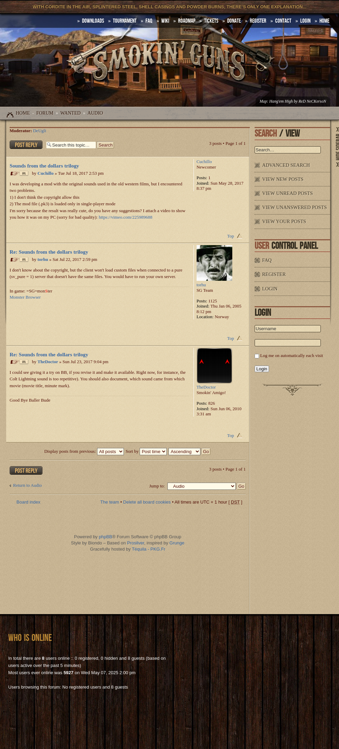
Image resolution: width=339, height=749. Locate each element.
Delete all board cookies (147, 502)
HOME (324, 21)
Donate (234, 21)
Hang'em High (281, 101)
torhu (42, 259)
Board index (28, 502)
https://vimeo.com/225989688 (125, 217)
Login (305, 21)
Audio (95, 113)
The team (109, 502)
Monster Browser (25, 297)
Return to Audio (27, 485)
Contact (283, 21)
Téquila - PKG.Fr (148, 549)
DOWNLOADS (93, 21)
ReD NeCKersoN (312, 101)
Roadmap (186, 21)
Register (258, 21)
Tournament (125, 21)
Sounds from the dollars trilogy (44, 166)
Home (23, 113)
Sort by (146, 451)
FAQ (148, 21)
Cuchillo (45, 173)
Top (230, 236)
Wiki (165, 21)
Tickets (211, 21)
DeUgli (39, 130)
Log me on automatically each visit (291, 355)
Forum (45, 113)
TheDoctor (47, 362)
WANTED (70, 113)
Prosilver (135, 542)
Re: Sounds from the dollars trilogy (49, 252)
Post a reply (26, 144)
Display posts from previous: (84, 451)
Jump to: (157, 485)
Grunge (177, 542)
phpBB (105, 536)
